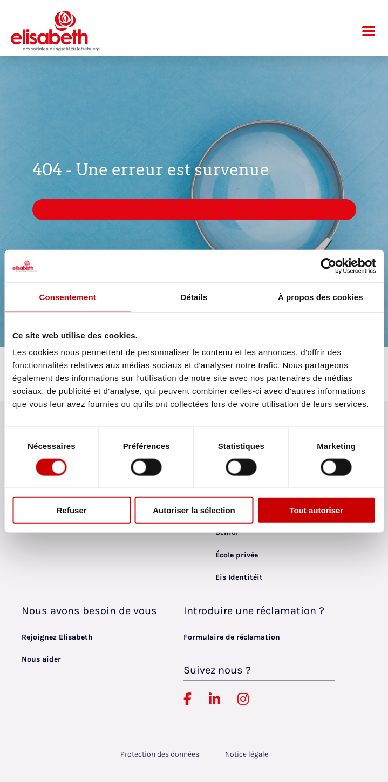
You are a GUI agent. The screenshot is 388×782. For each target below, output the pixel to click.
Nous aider (41, 659)
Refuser (72, 510)
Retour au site (194, 209)
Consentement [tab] (67, 296)
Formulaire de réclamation (231, 637)
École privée (236, 555)
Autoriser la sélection (194, 510)
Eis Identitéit (239, 577)
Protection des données (159, 754)
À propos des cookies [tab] (320, 296)
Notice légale (246, 754)
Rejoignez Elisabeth (57, 637)
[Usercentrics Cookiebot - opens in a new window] (328, 265)
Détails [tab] (194, 296)
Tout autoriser (316, 510)
